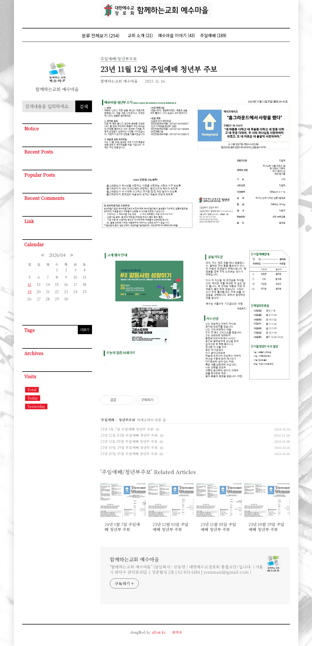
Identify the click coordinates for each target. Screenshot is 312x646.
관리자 (177, 632)
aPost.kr (159, 632)
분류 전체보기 (100, 35)
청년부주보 (126, 419)
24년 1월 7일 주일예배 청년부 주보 (127, 429)
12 (29, 284)
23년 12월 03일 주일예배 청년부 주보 (129, 435)
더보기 (84, 329)
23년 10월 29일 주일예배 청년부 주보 (129, 447)
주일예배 (213, 35)
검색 (83, 106)
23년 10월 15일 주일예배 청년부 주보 (129, 453)
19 (30, 291)
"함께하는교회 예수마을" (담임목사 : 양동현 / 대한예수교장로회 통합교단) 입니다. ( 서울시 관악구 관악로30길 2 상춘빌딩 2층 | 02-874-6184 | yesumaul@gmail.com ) (186, 569)
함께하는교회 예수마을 (134, 559)
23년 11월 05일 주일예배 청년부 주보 (129, 441)
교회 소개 (140, 35)
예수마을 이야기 (176, 35)
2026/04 (57, 255)
